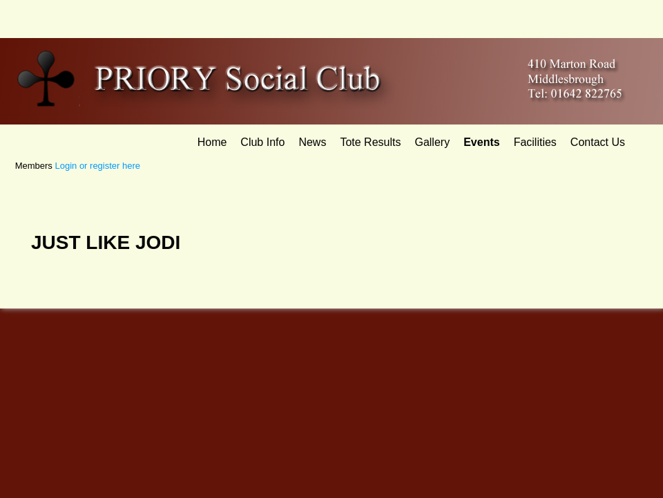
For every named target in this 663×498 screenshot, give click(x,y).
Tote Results (370, 142)
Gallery (432, 142)
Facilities (535, 142)
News (312, 142)
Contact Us (597, 142)
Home (212, 142)
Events (481, 142)
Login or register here (97, 165)
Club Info (262, 142)
